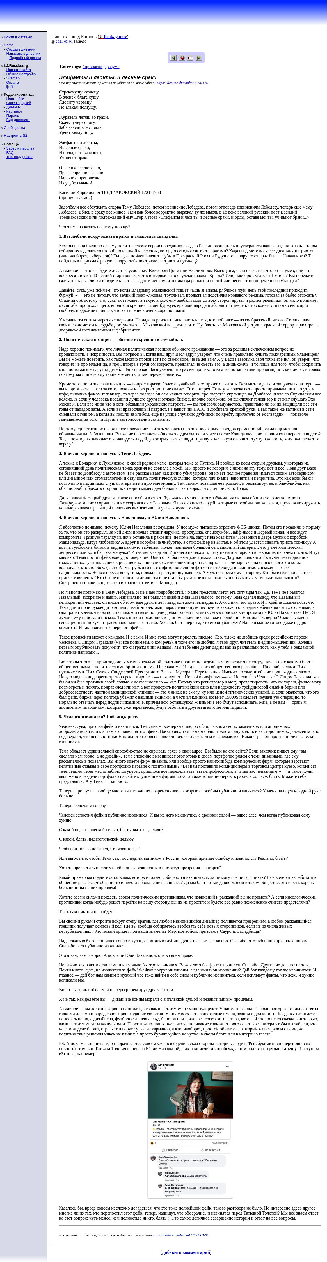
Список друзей (18, 103)
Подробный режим (25, 58)
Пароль (12, 115)
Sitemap (13, 78)
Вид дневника (18, 120)
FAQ (9, 152)
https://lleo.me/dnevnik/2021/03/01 (183, 83)
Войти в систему (18, 37)
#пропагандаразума (101, 66)
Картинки (14, 111)
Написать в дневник (23, 53)
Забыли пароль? (20, 148)
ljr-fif (9, 86)
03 (66, 41)
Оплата (12, 82)
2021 (59, 41)
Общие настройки (21, 74)
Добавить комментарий (186, 1252)
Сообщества (14, 127)
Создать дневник (20, 49)
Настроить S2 (15, 135)
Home (9, 45)
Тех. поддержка (19, 157)
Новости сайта (18, 70)
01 (71, 41)
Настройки (15, 99)
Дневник (13, 107)
